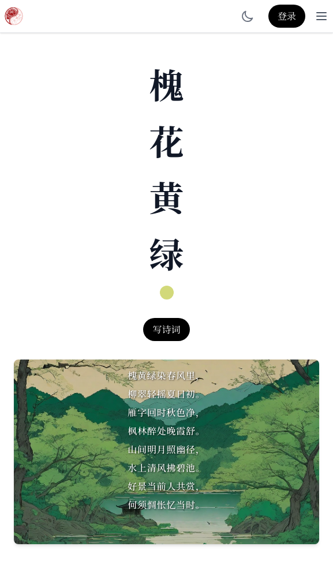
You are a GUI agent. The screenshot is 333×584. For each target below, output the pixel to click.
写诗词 (166, 329)
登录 (287, 16)
